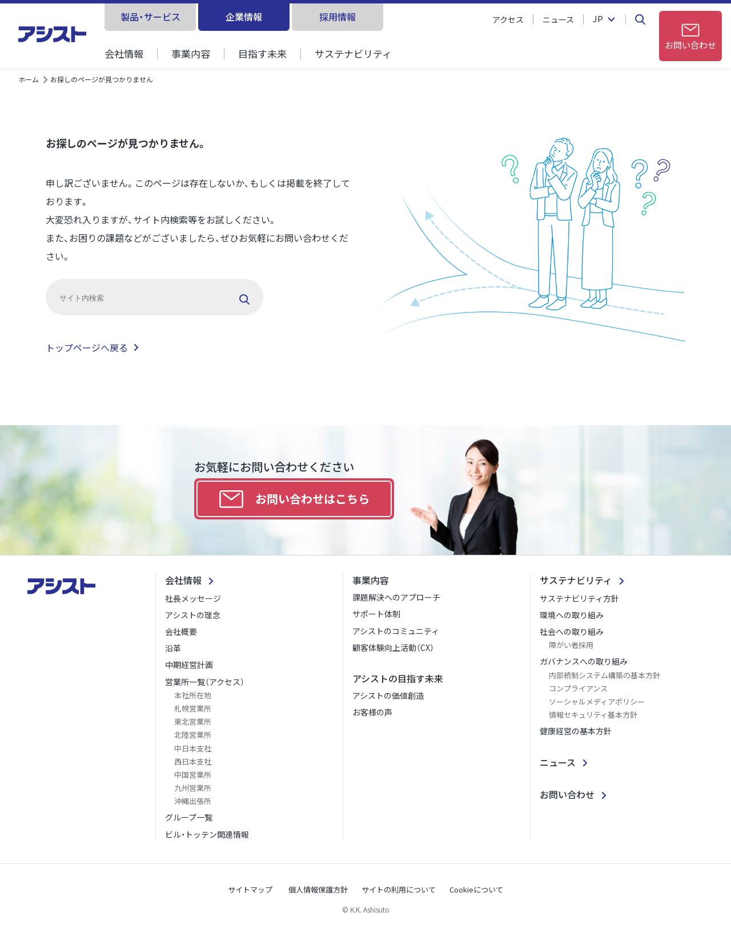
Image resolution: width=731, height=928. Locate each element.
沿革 (173, 648)
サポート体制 (376, 613)
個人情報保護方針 (318, 889)
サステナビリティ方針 (579, 598)
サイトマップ (250, 889)
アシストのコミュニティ (395, 631)
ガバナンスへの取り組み (584, 661)
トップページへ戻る (87, 347)
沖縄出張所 (192, 800)
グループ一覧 (188, 817)
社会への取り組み (572, 631)
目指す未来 (262, 53)
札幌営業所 (192, 708)
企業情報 (244, 16)
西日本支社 (192, 761)
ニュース (558, 19)
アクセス (508, 19)
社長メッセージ (193, 598)
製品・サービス (150, 16)
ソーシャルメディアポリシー (597, 701)
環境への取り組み (572, 615)
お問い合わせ (567, 794)
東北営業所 (192, 721)
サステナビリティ (353, 53)
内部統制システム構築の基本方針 (604, 675)
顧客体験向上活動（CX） (393, 647)
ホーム (28, 79)
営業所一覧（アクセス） (204, 681)
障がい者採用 (571, 644)
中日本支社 (192, 748)
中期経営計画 (189, 664)
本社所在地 (192, 695)
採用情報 (337, 16)
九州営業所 (192, 787)
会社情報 (124, 53)
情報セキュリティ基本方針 (593, 714)
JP (598, 19)
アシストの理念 (192, 615)
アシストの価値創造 (388, 695)
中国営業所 (192, 774)
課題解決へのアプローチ (396, 597)
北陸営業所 (192, 734)
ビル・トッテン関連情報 (207, 834)
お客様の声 (372, 712)
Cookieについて (476, 889)
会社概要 (181, 631)
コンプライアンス (578, 688)
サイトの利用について (399, 889)
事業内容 (190, 53)
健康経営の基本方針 (576, 731)
